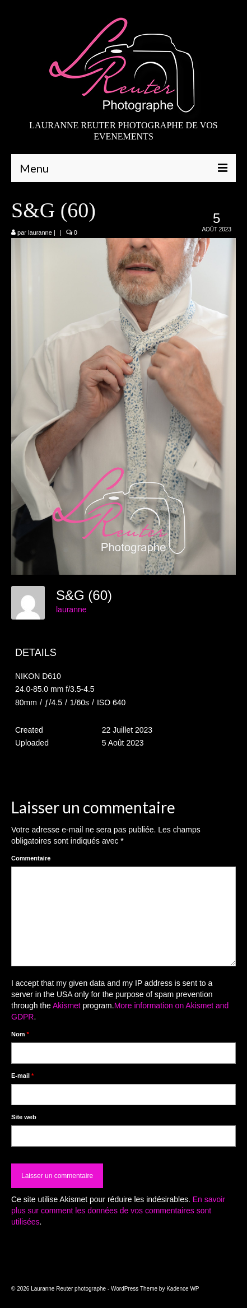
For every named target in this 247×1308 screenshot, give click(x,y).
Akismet (67, 1005)
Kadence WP (182, 1289)
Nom (20, 1034)
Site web (23, 1117)
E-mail (22, 1075)
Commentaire (30, 858)
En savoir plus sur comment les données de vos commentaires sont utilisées (118, 1210)
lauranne (40, 232)
